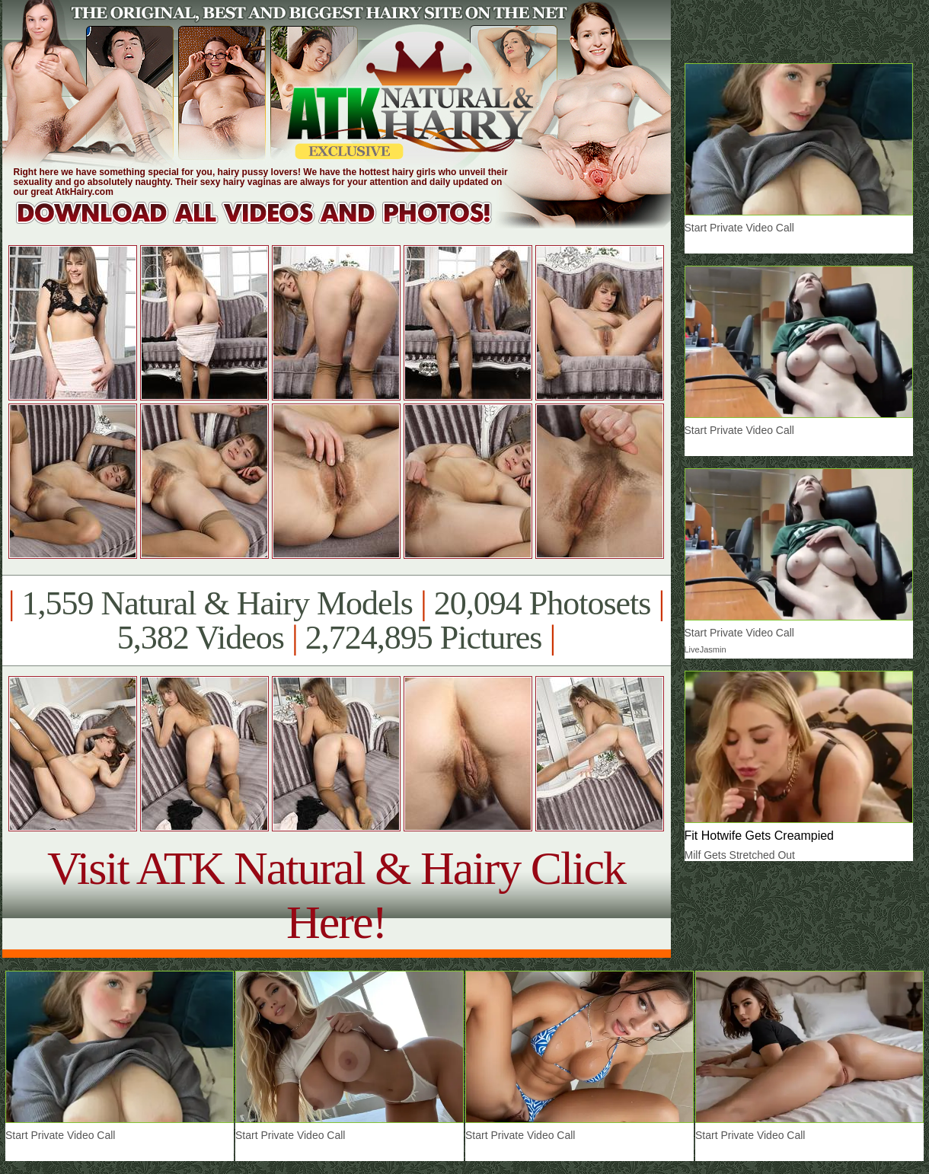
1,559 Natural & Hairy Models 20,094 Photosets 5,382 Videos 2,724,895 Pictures (336, 620)
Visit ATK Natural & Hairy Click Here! (336, 895)
